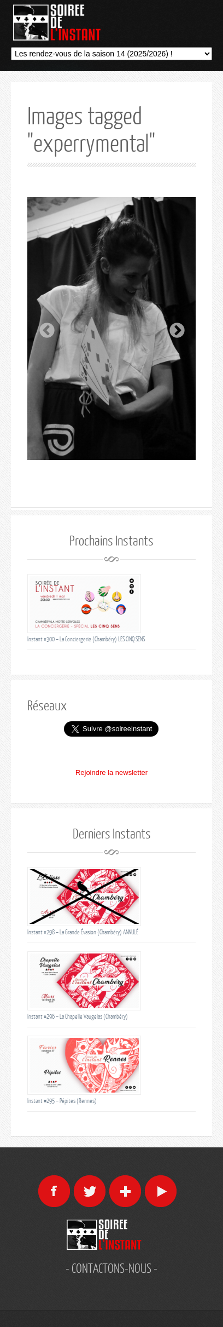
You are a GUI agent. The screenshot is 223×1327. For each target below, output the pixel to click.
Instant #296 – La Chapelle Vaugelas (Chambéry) (77, 1016)
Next (173, 327)
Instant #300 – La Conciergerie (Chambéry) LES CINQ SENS (86, 638)
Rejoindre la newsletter (111, 772)
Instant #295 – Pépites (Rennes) (62, 1100)
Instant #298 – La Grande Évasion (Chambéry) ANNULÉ (82, 931)
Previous (43, 327)
